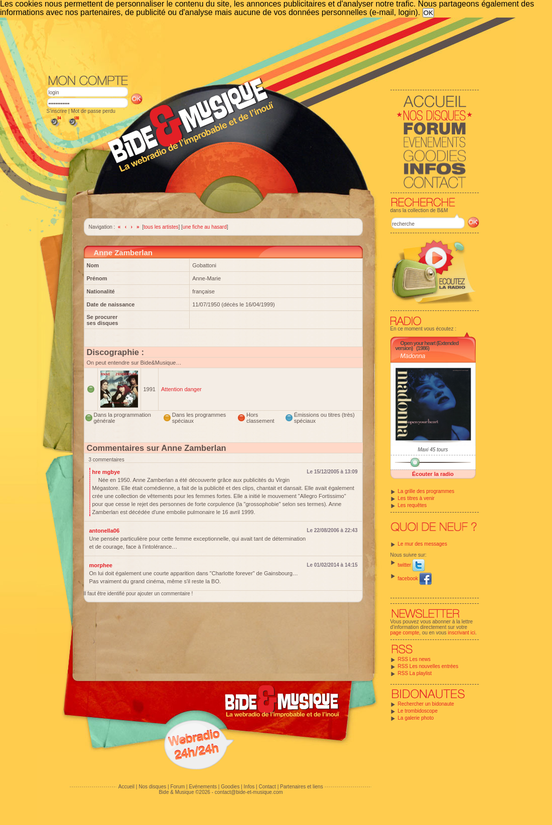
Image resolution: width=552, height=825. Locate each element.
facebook (415, 578)
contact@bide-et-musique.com (249, 792)
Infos (249, 786)
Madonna (413, 356)
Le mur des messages (422, 544)
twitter (411, 565)
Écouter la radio (433, 474)
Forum (177, 786)
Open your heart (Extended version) (427, 345)
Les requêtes (412, 505)
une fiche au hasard (205, 227)
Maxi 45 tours (433, 449)
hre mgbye (106, 472)
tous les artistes (161, 227)
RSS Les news (414, 659)
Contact (266, 786)
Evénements (203, 786)
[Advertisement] (263, 45)
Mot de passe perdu (93, 111)
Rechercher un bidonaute (426, 704)
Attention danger (181, 389)
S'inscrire (57, 111)
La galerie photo (416, 718)
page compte (405, 632)
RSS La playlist (415, 673)
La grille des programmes (426, 491)
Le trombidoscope (418, 711)
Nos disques (152, 786)
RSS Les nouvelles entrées (428, 666)
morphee (100, 565)
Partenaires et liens (301, 786)
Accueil (126, 786)
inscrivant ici (461, 632)
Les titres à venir (416, 498)
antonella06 (104, 531)
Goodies (230, 786)
